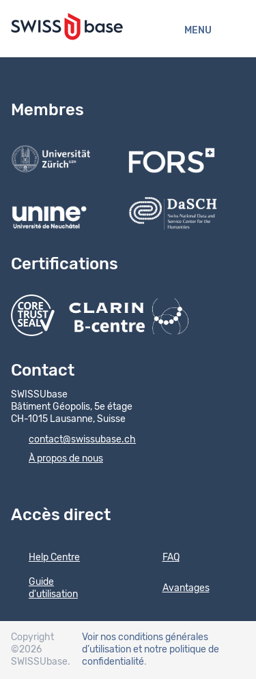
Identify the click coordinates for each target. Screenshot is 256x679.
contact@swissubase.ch (73, 440)
